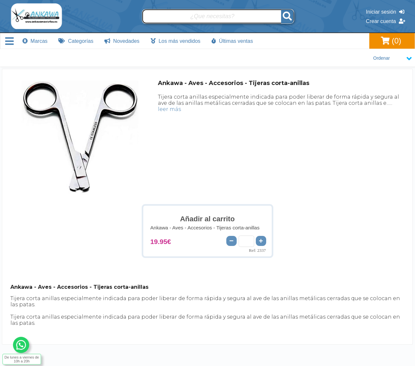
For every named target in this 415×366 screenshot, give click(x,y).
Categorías (75, 41)
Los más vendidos (175, 41)
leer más (169, 109)
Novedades (121, 41)
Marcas (35, 41)
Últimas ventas (232, 41)
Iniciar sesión (385, 12)
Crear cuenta (385, 21)
